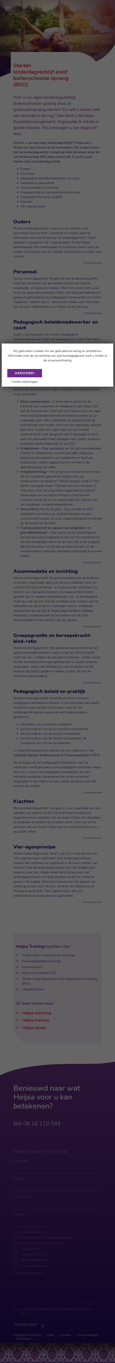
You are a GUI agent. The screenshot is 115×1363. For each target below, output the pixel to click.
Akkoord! (25, 373)
